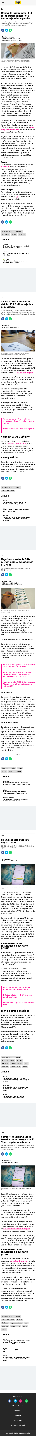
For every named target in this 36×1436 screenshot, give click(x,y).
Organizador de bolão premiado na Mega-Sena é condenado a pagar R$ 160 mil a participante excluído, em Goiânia (17, 674)
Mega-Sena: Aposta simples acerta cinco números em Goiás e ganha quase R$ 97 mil (15, 792)
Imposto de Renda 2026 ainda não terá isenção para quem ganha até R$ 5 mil (16, 988)
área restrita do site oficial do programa (16, 1229)
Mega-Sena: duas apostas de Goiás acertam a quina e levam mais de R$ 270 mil (19, 666)
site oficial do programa (25, 373)
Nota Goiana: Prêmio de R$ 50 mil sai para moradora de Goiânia (17, 996)
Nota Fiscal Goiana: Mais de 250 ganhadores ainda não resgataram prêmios (16, 800)
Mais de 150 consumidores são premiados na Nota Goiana (16, 254)
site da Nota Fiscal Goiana (17, 444)
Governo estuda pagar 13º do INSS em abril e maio (18, 1004)
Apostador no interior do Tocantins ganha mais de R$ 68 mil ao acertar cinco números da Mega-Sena (16, 518)
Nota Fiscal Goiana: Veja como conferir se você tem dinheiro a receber (15, 261)
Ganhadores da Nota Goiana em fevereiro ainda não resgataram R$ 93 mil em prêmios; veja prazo (18, 421)
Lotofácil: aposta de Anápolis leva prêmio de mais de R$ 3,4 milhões (16, 510)
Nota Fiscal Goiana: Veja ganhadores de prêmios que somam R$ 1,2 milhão (14, 503)
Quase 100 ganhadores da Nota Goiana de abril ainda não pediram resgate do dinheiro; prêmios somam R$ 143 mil (16, 1342)
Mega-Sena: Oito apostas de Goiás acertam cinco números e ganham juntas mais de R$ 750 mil (15, 1088)
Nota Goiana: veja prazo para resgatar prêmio (18, 429)
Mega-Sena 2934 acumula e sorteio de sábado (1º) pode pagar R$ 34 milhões (16, 246)
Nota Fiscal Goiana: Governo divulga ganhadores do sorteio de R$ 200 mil (13, 1096)
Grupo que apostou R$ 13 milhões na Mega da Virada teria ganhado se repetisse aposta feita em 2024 (19, 684)
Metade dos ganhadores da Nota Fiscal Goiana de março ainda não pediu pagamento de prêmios (16, 1358)
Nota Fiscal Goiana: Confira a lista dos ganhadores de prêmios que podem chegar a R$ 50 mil (16, 1079)
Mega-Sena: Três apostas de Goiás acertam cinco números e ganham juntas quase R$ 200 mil (16, 784)
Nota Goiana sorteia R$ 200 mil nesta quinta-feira (16, 1350)
